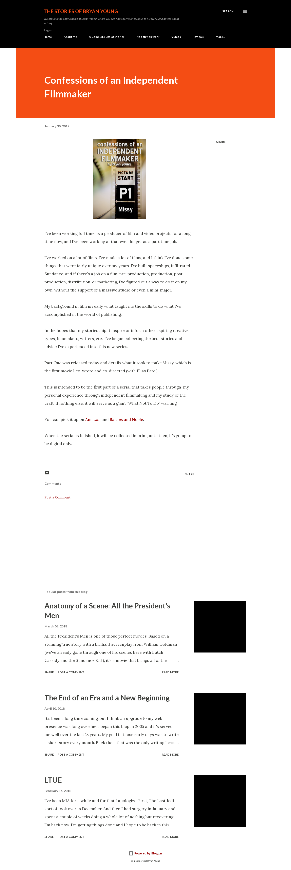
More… (220, 36)
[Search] (228, 11)
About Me (70, 36)
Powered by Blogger (145, 853)
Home (48, 36)
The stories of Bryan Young (81, 11)
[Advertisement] (112, 539)
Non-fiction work (147, 36)
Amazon (93, 419)
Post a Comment (57, 497)
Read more (170, 672)
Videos (176, 36)
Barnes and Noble (126, 419)
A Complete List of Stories (106, 36)
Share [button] (221, 142)
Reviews (198, 36)
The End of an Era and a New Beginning (107, 697)
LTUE (53, 779)
